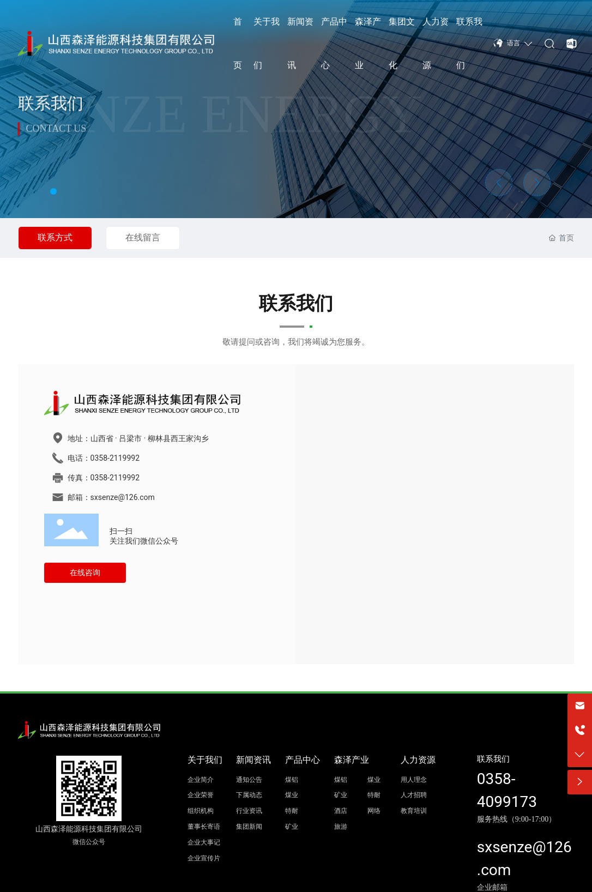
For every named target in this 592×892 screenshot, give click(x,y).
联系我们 (493, 759)
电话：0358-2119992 (104, 458)
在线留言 (142, 237)
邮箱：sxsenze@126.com (111, 497)
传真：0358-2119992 (104, 477)
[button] (53, 191)
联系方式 (55, 237)
